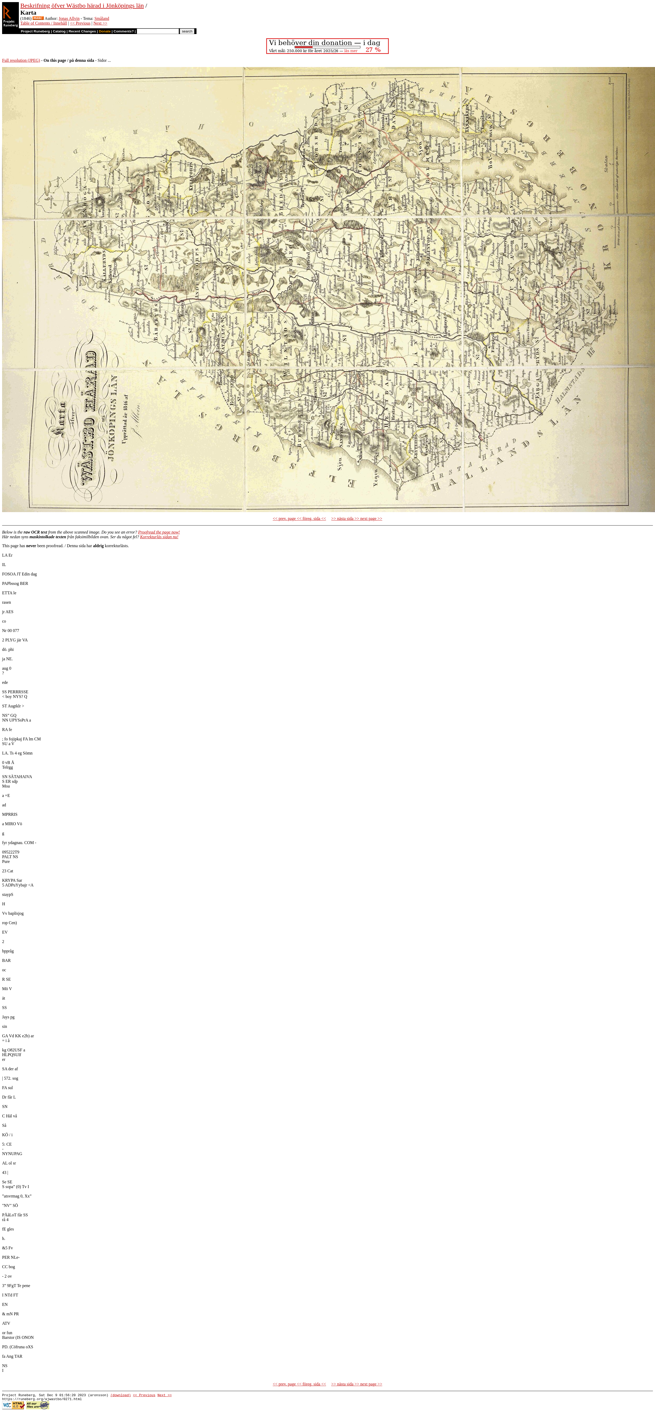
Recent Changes (82, 31)
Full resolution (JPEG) (21, 60)
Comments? (124, 31)
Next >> (100, 23)
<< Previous (80, 23)
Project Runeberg (35, 31)
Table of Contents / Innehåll (43, 23)
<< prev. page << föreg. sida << (299, 518)
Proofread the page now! (159, 532)
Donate (105, 31)
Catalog (59, 31)
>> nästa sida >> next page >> (356, 518)
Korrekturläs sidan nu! (159, 537)
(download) (120, 1395)
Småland (101, 18)
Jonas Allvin (69, 18)
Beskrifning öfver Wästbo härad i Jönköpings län (82, 5)
